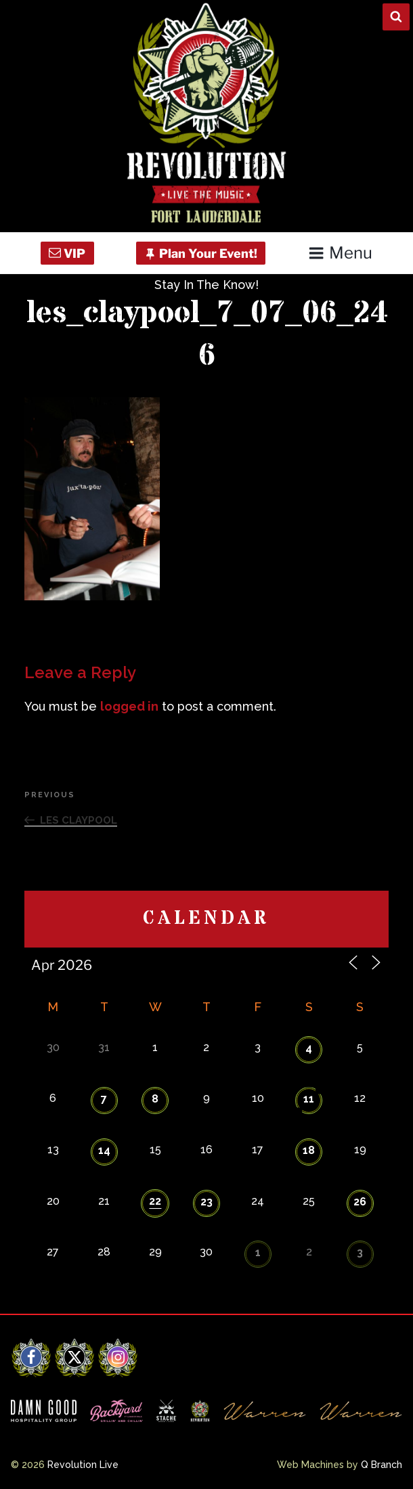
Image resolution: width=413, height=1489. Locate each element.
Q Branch (381, 1464)
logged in (129, 706)
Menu (340, 253)
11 (308, 1098)
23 (206, 1201)
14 (104, 1150)
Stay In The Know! (206, 284)
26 (359, 1201)
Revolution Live (82, 1464)
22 (155, 1201)
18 (309, 1150)
